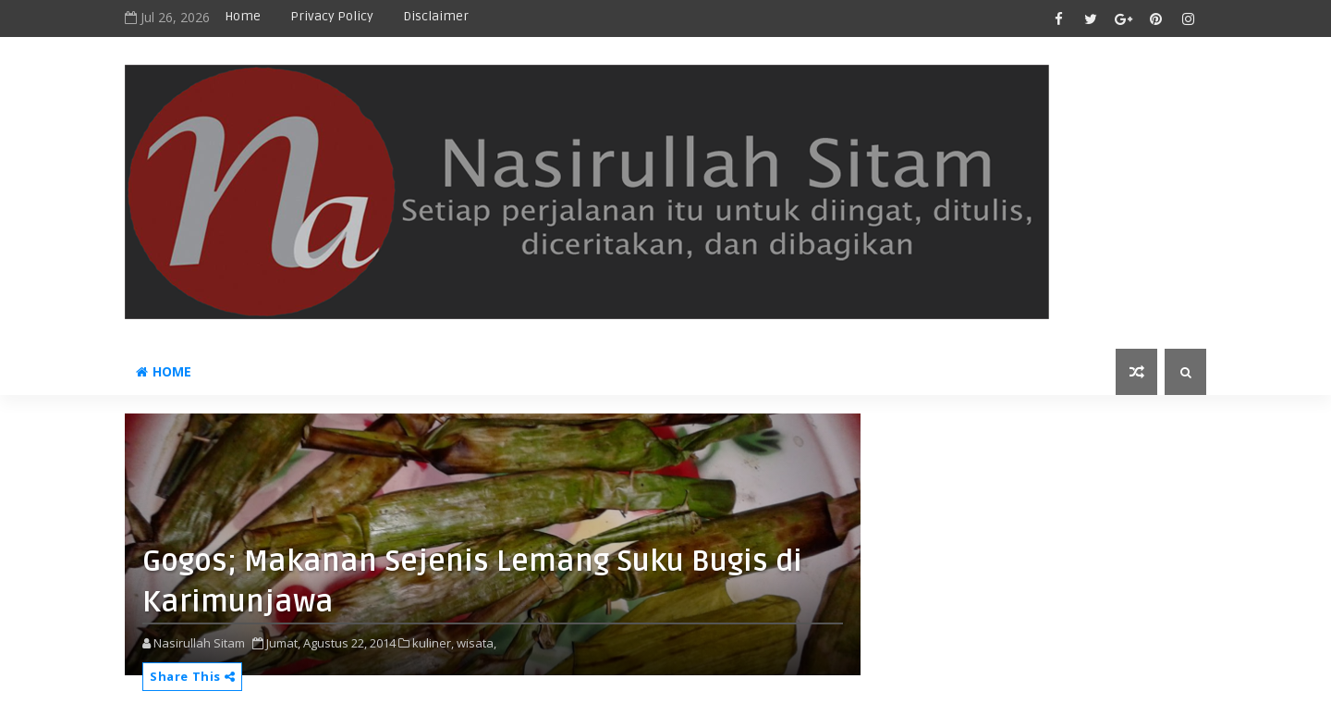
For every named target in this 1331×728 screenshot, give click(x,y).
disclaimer (436, 16)
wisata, (476, 643)
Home (243, 16)
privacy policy (331, 16)
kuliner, (433, 643)
